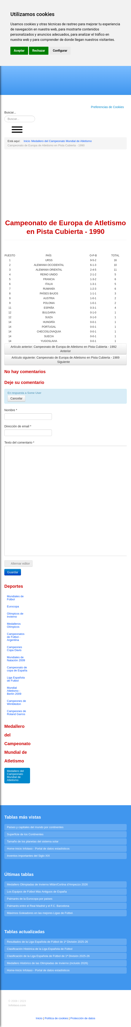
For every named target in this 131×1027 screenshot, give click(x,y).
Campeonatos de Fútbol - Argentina (15, 637)
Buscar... (10, 112)
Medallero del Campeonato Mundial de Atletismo (15, 775)
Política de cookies (56, 1018)
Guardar (12, 572)
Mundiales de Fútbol (15, 598)
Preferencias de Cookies (107, 107)
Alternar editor (18, 563)
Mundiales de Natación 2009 (16, 659)
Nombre (10, 410)
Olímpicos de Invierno (15, 615)
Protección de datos (82, 1018)
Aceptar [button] (19, 50)
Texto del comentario (19, 442)
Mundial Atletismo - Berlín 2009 (14, 690)
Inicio (39, 1018)
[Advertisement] (65, 184)
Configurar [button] (60, 50)
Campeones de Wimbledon (16, 702)
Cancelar (16, 398)
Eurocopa (13, 606)
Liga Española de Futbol (16, 679)
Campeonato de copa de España (17, 669)
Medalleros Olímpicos (14, 625)
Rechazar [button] (38, 50)
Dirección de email (17, 426)
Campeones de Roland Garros (16, 712)
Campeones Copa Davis (14, 648)
